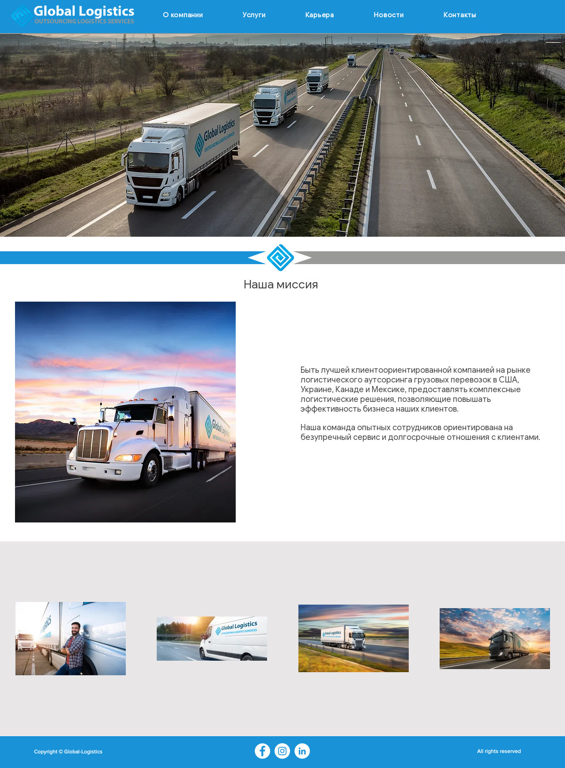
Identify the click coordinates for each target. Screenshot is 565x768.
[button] (254, 15)
